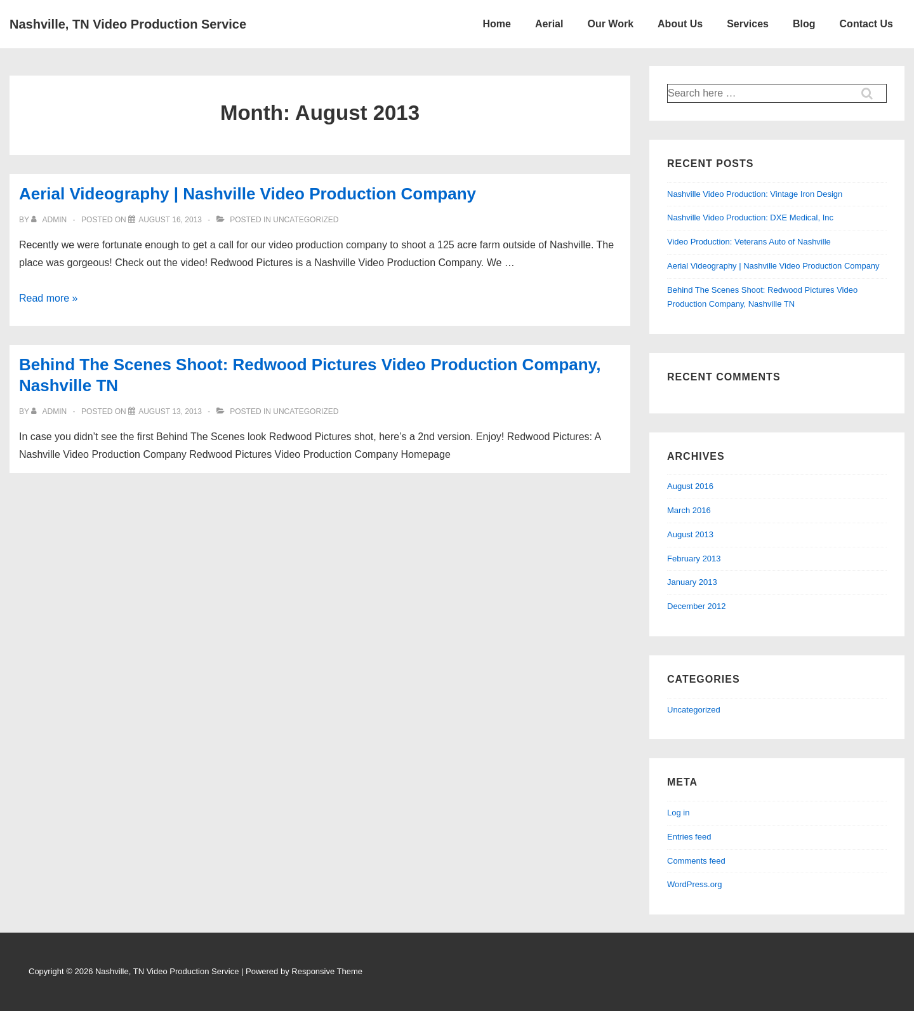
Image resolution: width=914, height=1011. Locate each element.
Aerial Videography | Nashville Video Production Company (247, 193)
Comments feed (696, 861)
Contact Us (866, 23)
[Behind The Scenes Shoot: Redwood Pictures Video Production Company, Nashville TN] (170, 411)
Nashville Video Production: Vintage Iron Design (754, 194)
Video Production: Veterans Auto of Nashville (749, 241)
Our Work (610, 23)
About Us (680, 23)
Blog (804, 23)
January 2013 (692, 582)
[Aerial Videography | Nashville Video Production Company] (170, 219)
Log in (678, 812)
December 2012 (696, 606)
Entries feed (689, 836)
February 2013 (694, 558)
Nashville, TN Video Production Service (128, 24)
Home (497, 23)
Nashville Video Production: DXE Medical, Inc (750, 217)
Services (748, 23)
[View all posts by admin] (50, 219)
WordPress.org (694, 884)
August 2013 (690, 534)
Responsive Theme (326, 971)
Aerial (549, 23)
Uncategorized (693, 709)
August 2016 (690, 486)
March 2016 (689, 510)
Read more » (48, 298)
